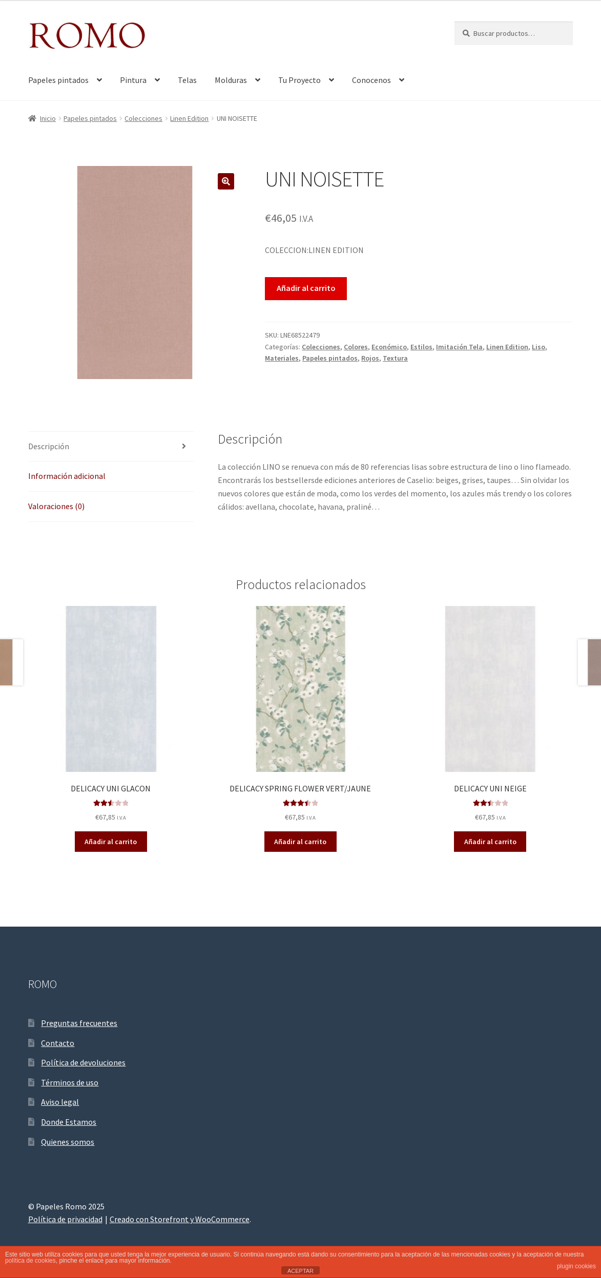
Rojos (370, 358)
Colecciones (143, 118)
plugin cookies (576, 1266)
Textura (395, 358)
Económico (389, 346)
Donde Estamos (68, 1122)
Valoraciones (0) (56, 506)
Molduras (231, 80)
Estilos (421, 346)
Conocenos (371, 80)
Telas (187, 80)
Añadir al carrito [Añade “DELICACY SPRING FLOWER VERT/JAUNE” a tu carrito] (300, 841)
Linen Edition (189, 118)
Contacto (57, 1043)
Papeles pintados (58, 80)
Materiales (282, 358)
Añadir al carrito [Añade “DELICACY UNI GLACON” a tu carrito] (111, 841)
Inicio (48, 118)
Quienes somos (67, 1142)
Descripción (48, 446)
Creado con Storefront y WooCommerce (180, 1219)
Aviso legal (60, 1102)
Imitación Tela (459, 346)
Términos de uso (69, 1082)
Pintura (133, 80)
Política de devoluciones (83, 1062)
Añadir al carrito (306, 288)
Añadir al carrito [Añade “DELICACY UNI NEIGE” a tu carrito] (490, 841)
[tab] (111, 447)
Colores (356, 346)
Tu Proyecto (299, 80)
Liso (538, 346)
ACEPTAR (300, 1271)
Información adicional (67, 476)
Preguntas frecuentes (79, 1023)
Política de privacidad (65, 1219)
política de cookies (30, 1260)
